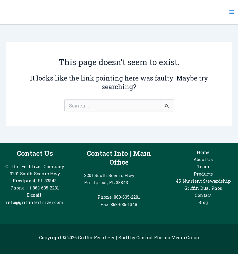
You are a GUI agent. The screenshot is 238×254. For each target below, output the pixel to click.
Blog (203, 202)
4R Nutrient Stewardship (203, 181)
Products (203, 174)
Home (203, 152)
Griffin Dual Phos (203, 188)
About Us (203, 159)
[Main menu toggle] (232, 12)
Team (203, 166)
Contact (203, 195)
